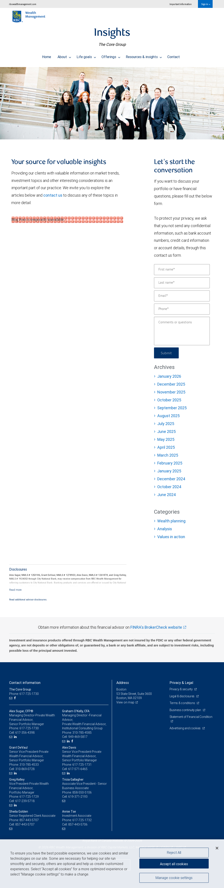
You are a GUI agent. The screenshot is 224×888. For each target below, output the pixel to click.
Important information (181, 4)
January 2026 (169, 376)
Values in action (171, 536)
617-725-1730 (29, 728)
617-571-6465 (78, 769)
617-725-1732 (82, 820)
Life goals (86, 55)
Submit (166, 353)
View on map (125, 702)
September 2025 (172, 407)
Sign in (205, 4)
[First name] (182, 269)
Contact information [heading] (24, 682)
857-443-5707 (29, 820)
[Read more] (15, 589)
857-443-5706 (78, 824)
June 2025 (166, 431)
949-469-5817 (78, 737)
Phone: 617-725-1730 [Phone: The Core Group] (24, 694)
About (64, 55)
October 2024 (169, 486)
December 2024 (171, 478)
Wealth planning (171, 520)
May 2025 (165, 439)
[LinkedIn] (16, 737)
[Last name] (182, 282)
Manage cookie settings (174, 878)
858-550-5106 (82, 792)
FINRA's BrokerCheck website (156, 627)
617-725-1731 (82, 765)
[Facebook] (15, 698)
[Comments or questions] (182, 331)
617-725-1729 (29, 797)
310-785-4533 (29, 765)
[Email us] (11, 698)
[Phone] (182, 309)
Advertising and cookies (185, 728)
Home (46, 55)
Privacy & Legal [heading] (181, 682)
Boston (121, 689)
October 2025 (169, 399)
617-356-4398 (25, 733)
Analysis (164, 528)
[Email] (182, 295)
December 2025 (171, 384)
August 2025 (168, 415)
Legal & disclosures (182, 696)
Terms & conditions (183, 703)
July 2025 (165, 423)
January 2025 (169, 470)
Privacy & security (181, 689)
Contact (173, 55)
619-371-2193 (78, 797)
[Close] (217, 848)
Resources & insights (144, 55)
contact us (52, 195)
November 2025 (171, 392)
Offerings (111, 55)
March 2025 (167, 455)
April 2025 (166, 447)
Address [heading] (122, 682)
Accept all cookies (174, 864)
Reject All (174, 852)
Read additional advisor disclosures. (28, 599)
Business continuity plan (186, 710)
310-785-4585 (82, 733)
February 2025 (169, 463)
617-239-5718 (25, 801)
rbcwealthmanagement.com (22, 4)
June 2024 (166, 494)
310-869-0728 (25, 769)
